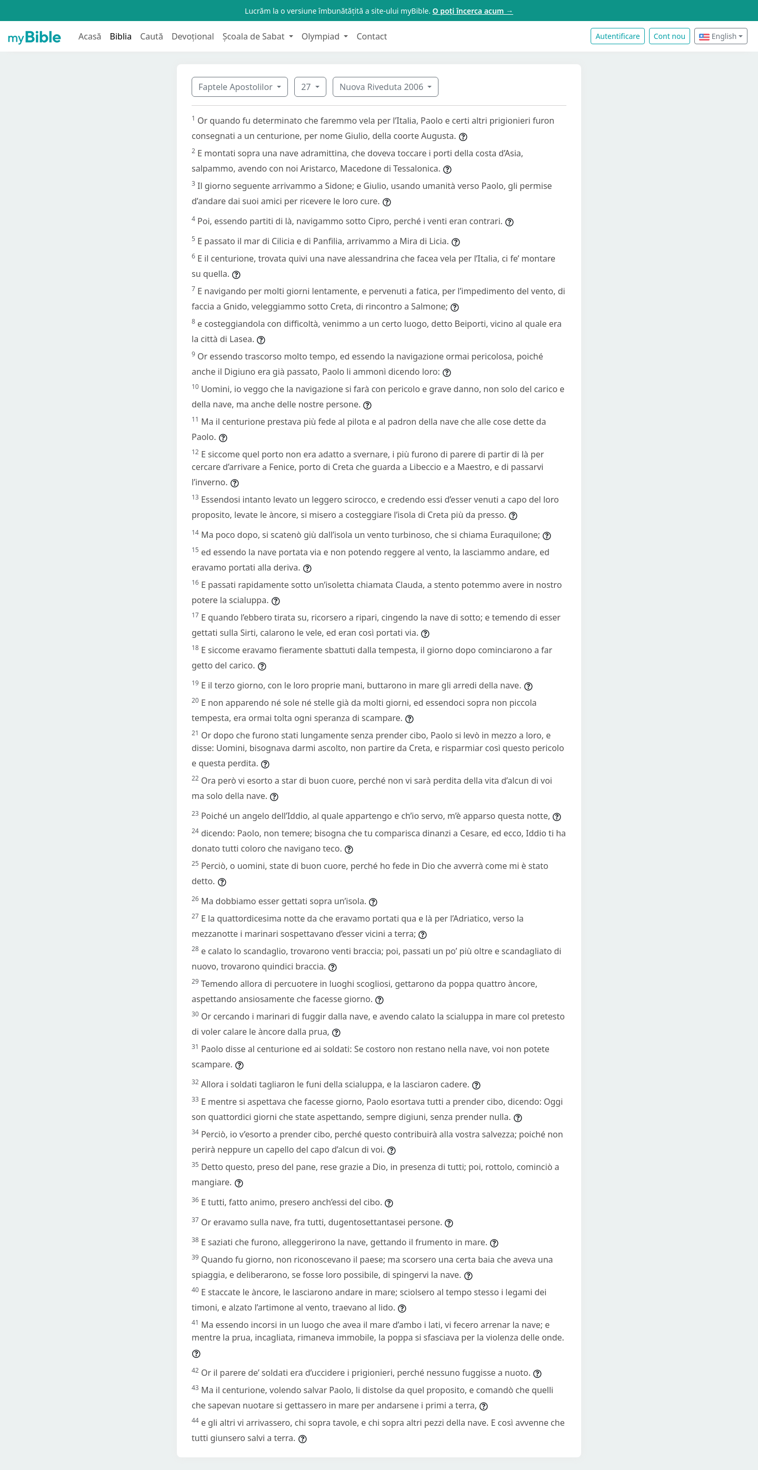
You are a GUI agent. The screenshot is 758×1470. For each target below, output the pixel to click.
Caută (151, 36)
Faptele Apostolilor (236, 87)
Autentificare (617, 36)
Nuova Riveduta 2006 (382, 87)
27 (307, 87)
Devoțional (193, 36)
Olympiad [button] (322, 36)
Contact (371, 36)
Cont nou (669, 36)
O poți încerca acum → (473, 11)
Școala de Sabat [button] (255, 36)
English (717, 36)
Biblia (121, 36)
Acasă (90, 36)
